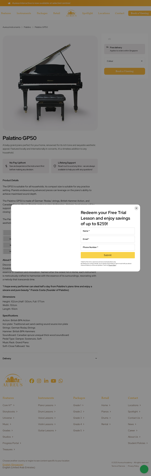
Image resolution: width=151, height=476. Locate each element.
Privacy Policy (112, 265)
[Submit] (108, 255)
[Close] (136, 208)
